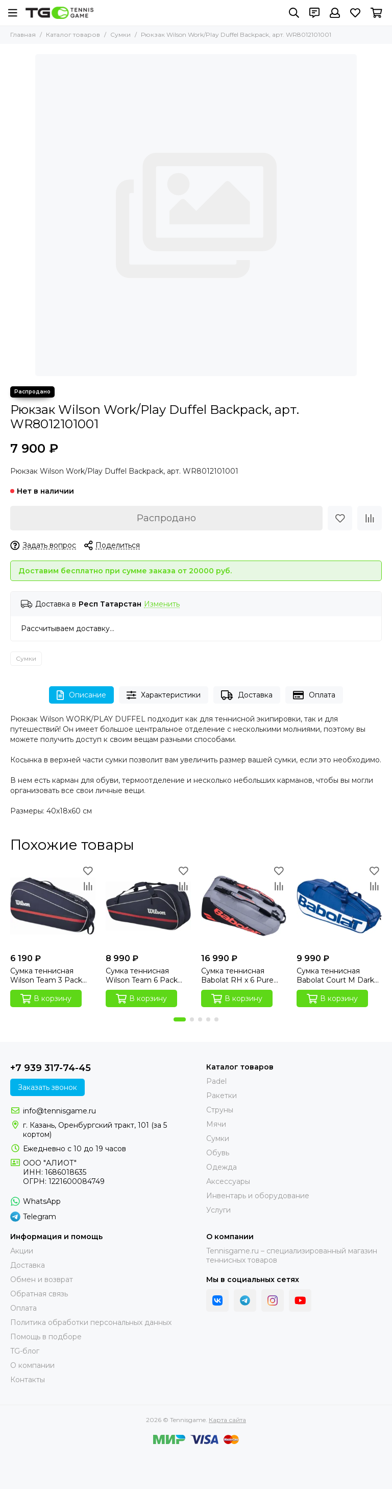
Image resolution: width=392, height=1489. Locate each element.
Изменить (162, 604)
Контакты (27, 1379)
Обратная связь (39, 1293)
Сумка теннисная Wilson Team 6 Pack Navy (142, 975)
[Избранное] (355, 13)
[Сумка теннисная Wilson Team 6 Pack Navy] (148, 905)
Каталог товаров (73, 34)
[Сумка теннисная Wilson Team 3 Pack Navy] (52, 905)
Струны (219, 1109)
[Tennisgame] (59, 13)
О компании (32, 1365)
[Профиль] (335, 13)
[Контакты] (314, 13)
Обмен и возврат (41, 1279)
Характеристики (164, 695)
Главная (23, 34)
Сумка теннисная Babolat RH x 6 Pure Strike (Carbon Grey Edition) (237, 975)
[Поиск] (294, 13)
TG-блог (24, 1351)
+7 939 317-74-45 (50, 1068)
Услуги (218, 1210)
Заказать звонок (47, 1087)
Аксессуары (228, 1181)
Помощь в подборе (46, 1336)
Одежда (221, 1167)
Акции (21, 1250)
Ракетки (221, 1095)
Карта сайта (227, 1420)
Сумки (120, 34)
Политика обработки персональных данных (91, 1322)
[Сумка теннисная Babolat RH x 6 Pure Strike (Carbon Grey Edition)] (243, 905)
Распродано (166, 518)
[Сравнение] (369, 518)
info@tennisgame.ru (59, 1110)
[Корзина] (376, 13)
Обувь (217, 1152)
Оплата (314, 695)
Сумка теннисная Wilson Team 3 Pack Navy (46, 975)
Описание (81, 695)
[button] (180, 1019)
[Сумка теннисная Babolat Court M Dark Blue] (339, 905)
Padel (216, 1081)
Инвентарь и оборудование (257, 1195)
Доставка (247, 695)
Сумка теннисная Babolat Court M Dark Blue (335, 975)
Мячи (216, 1124)
